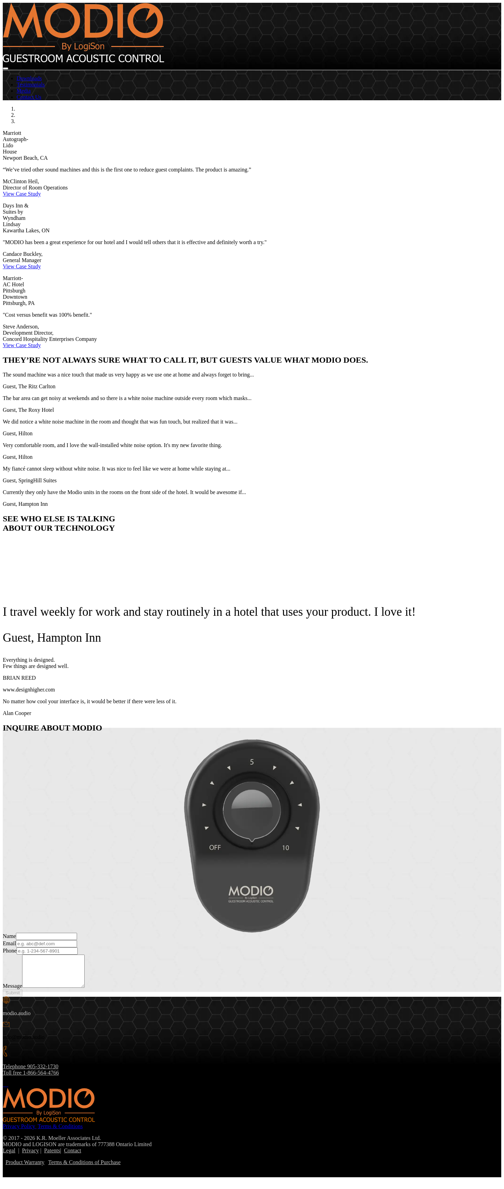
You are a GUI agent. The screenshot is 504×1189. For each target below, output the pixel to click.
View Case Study (22, 194)
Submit (13, 999)
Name (9, 936)
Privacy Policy (20, 1132)
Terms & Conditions (60, 1132)
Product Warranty (25, 1168)
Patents (52, 1157)
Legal (9, 1157)
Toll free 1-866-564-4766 (31, 1079)
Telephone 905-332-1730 (30, 1073)
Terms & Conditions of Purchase (84, 1168)
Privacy (30, 1157)
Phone (10, 951)
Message (12, 992)
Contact (72, 1157)
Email (9, 943)
